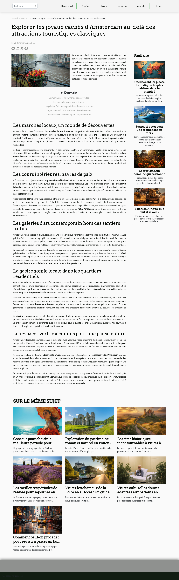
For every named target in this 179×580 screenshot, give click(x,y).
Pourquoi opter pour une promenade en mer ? (149, 130)
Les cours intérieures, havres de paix (68, 102)
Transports (140, 5)
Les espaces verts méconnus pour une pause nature (69, 114)
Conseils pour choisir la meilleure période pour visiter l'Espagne (32, 443)
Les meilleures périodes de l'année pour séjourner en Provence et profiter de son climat (35, 494)
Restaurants (122, 5)
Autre (158, 5)
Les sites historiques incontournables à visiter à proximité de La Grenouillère (141, 443)
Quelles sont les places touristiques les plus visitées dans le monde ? (149, 86)
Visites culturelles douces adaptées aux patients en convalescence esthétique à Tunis (140, 494)
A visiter (85, 5)
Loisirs (104, 5)
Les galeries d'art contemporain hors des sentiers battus (69, 106)
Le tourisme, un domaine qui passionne (149, 172)
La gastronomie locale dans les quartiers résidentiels (69, 110)
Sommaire (70, 93)
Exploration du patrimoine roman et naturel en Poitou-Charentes (88, 443)
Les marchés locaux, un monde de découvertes (69, 97)
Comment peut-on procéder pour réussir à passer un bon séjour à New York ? (36, 541)
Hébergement (67, 5)
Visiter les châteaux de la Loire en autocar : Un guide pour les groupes (87, 492)
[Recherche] (25, 6)
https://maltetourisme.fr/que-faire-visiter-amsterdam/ (37, 163)
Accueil (14, 18)
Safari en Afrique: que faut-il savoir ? (149, 210)
